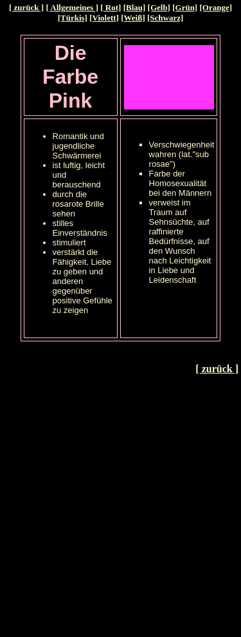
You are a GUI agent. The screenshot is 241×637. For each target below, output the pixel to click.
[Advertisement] (120, 506)
